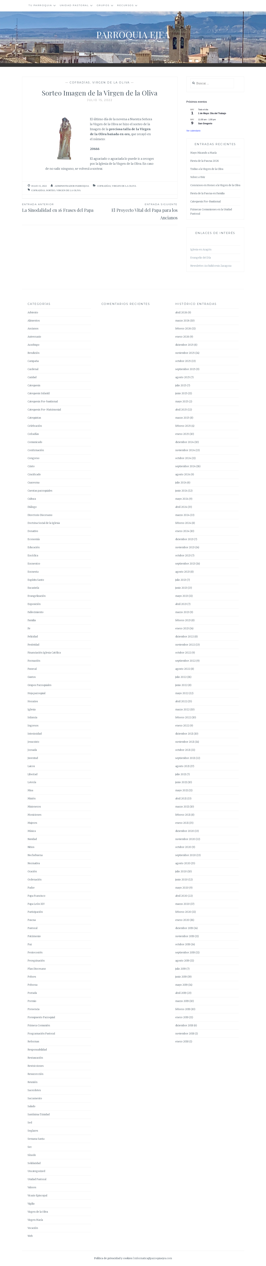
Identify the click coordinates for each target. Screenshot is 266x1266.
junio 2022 (181, 685)
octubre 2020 (183, 847)
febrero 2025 (183, 425)
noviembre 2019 (184, 936)
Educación (34, 547)
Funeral (32, 668)
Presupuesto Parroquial (41, 1017)
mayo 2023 (181, 596)
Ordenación (34, 879)
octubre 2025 (183, 361)
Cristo (31, 466)
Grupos (103, 5)
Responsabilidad (37, 1049)
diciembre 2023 (184, 539)
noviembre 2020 (185, 839)
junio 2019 (181, 976)
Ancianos (33, 328)
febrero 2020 (183, 911)
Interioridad (35, 733)
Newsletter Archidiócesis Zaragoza (210, 265)
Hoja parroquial (36, 693)
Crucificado (34, 474)
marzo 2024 (182, 515)
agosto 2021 (182, 766)
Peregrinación (36, 960)
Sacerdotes (34, 1090)
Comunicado (35, 442)
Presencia (33, 1009)
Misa (30, 790)
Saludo (31, 1106)
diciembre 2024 (184, 442)
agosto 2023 (182, 571)
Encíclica (33, 555)
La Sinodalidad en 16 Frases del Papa (61, 207)
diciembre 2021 (184, 733)
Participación (35, 911)
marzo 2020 (182, 904)
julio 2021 (180, 774)
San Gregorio (205, 123)
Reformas (33, 1041)
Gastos (32, 677)
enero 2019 (181, 1017)
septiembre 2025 (185, 369)
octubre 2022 (183, 652)
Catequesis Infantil (39, 393)
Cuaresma (33, 482)
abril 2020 (181, 895)
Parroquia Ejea (133, 34)
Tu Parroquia (40, 5)
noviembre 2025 (185, 353)
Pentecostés (35, 952)
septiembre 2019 (185, 952)
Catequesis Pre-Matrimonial (44, 409)
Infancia (32, 717)
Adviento (33, 312)
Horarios (33, 701)
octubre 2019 (182, 944)
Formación (34, 660)
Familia (32, 620)
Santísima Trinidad (39, 1114)
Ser (30, 1147)
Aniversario (34, 336)
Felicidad (33, 636)
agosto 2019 (182, 960)
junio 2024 (181, 490)
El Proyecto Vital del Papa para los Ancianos (139, 211)
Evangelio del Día (200, 257)
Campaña (33, 361)
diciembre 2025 (184, 344)
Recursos (125, 5)
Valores (32, 1187)
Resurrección (35, 1074)
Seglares (33, 1130)
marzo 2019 (182, 1001)
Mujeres (32, 822)
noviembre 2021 (184, 741)
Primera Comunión (39, 1025)
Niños (31, 847)
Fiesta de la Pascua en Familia (207, 193)
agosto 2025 (182, 377)
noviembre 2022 (185, 644)
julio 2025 (180, 385)
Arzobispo (33, 344)
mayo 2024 (181, 498)
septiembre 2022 (185, 660)
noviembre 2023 (185, 547)
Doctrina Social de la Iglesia (44, 523)
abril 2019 (180, 993)
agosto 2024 (182, 474)
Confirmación (36, 450)
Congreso (33, 458)
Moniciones (34, 814)
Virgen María (35, 1219)
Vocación (33, 1228)
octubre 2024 (183, 458)
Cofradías (80, 82)
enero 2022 (182, 725)
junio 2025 (181, 393)
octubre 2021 (182, 750)
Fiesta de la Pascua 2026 (204, 160)
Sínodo (32, 1155)
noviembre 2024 (185, 450)
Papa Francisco (36, 895)
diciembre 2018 (184, 1025)
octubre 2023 (183, 555)
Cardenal (33, 369)
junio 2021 (181, 782)
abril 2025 (181, 409)
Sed (30, 1122)
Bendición (33, 353)
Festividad (33, 644)
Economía (34, 539)
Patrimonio (34, 936)
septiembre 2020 (185, 855)
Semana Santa (36, 1138)
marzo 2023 (182, 612)
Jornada (32, 750)
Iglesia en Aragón (200, 249)
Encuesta (33, 571)
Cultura (32, 498)
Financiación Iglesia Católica (44, 652)
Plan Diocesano (37, 968)
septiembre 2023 (185, 563)
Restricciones (36, 1065)
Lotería (32, 782)
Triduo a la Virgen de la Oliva (206, 169)
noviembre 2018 (184, 1033)
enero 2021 (182, 822)
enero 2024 (182, 531)
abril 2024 (181, 507)
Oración (32, 871)
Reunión (32, 1082)
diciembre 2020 (184, 831)
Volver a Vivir (197, 177)
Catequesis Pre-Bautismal (205, 201)
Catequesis (34, 385)
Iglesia (32, 709)
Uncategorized (36, 1171)
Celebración (35, 425)
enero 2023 (182, 628)
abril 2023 (181, 604)
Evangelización (37, 596)
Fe (29, 628)
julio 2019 (180, 968)
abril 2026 (181, 312)
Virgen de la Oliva (111, 82)
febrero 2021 (182, 814)
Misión (32, 798)
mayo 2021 (181, 790)
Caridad (32, 377)
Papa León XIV (36, 904)
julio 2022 (181, 677)
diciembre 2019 (184, 928)
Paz (30, 944)
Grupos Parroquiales (39, 685)
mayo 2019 (181, 984)
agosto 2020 (182, 863)
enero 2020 (182, 920)
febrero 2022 (183, 717)
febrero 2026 (183, 328)
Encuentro (34, 563)
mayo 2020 (182, 887)
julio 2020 (181, 871)
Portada (32, 993)
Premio (32, 1001)
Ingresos (33, 725)
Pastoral (32, 928)
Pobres (32, 976)
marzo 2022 (182, 709)
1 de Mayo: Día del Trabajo (212, 113)
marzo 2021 (182, 806)
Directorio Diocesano (40, 515)
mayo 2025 (181, 401)
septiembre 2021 (185, 758)
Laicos (31, 766)
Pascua (32, 920)
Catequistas (34, 417)
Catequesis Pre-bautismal (43, 401)
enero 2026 (182, 336)
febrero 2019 (182, 1009)
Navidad (32, 839)
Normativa (34, 863)
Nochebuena (35, 855)
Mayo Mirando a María (203, 152)
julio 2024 (181, 482)
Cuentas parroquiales (40, 490)
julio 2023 (180, 579)
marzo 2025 (182, 417)
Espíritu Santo (36, 579)
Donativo (33, 531)
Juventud (33, 758)
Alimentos (34, 320)
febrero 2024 (183, 523)
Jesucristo (33, 741)
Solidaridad (34, 1163)
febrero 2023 (183, 620)
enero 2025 (182, 434)
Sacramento (35, 1098)
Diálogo (32, 507)
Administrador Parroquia (72, 186)
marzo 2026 (182, 320)
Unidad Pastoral (74, 5)
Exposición (34, 604)
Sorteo (50, 190)
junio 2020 (181, 879)
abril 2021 (181, 798)
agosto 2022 (182, 668)
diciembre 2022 (184, 636)
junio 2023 (181, 587)
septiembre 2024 (185, 466)
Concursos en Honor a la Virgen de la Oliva (215, 185)
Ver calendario (193, 130)
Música (32, 831)
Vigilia (31, 1203)
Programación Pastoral (41, 1033)
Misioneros (34, 806)
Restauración (35, 1057)
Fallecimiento (36, 612)
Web (30, 1236)
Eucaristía (33, 587)
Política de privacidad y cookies (113, 1258)
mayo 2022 (181, 693)
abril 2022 (181, 701)
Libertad (32, 774)
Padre (31, 887)
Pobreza (32, 984)
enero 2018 (182, 1041)
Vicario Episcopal (37, 1195)
